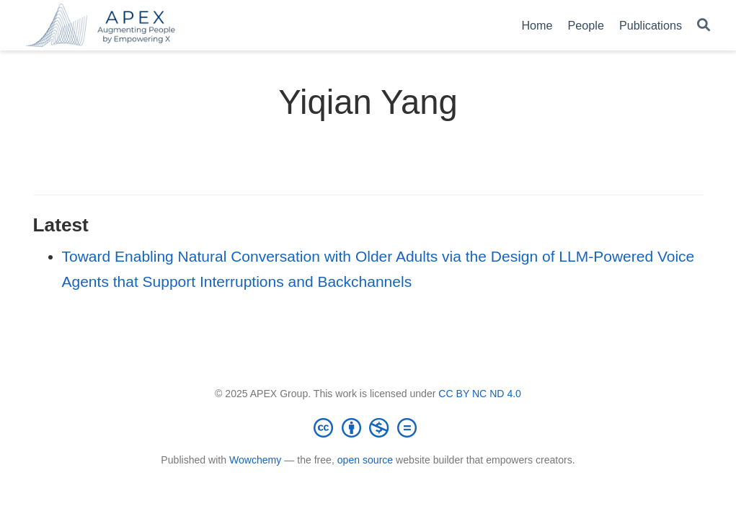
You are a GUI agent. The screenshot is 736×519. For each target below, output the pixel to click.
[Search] (703, 25)
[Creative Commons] (368, 427)
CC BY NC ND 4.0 (479, 393)
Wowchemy (255, 460)
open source (365, 460)
